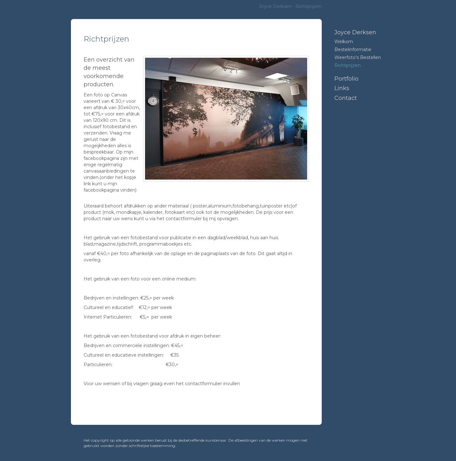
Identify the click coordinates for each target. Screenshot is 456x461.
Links (341, 88)
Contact (345, 98)
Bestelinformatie (352, 49)
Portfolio (346, 78)
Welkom (343, 41)
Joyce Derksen (275, 6)
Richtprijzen (347, 65)
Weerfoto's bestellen (357, 57)
